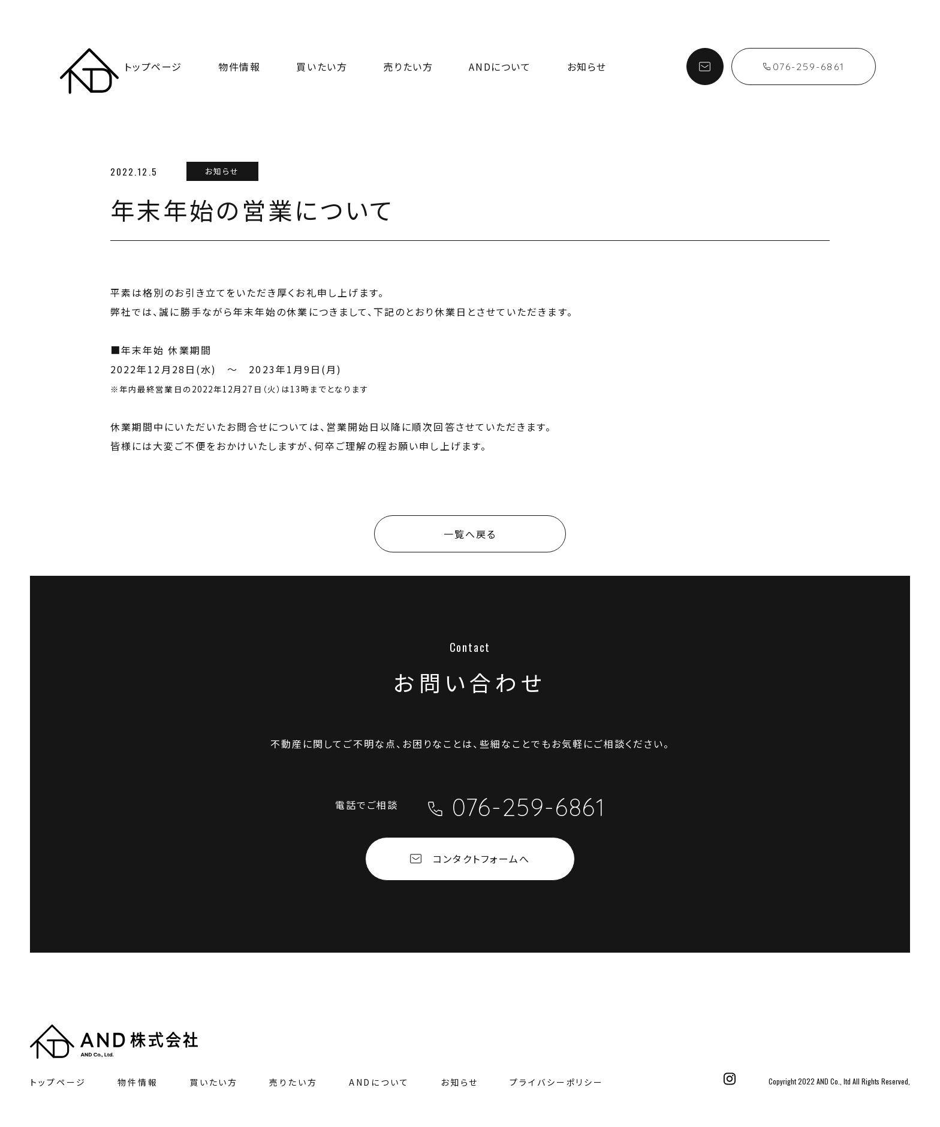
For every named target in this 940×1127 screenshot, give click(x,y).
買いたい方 (321, 66)
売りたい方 (408, 66)
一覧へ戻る (470, 534)
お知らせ (587, 66)
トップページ (153, 66)
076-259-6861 (804, 66)
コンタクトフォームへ (470, 858)
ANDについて (500, 66)
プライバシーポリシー (557, 1082)
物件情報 (239, 66)
